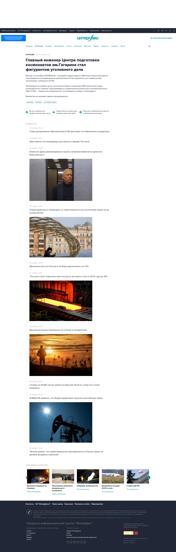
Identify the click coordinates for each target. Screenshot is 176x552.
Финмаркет (63, 31)
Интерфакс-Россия (50, 31)
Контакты (30, 504)
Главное (29, 46)
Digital (96, 46)
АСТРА (28, 539)
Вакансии (69, 504)
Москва (87, 46)
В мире (48, 46)
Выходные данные (129, 540)
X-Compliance (30, 533)
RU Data (69, 535)
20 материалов (107, 492)
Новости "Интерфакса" (73, 531)
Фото (123, 46)
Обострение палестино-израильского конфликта (62, 488)
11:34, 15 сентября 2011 (42, 55)
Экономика (59, 46)
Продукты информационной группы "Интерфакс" (59, 523)
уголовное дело (50, 102)
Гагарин (39, 102)
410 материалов (83, 489)
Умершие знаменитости (87, 486)
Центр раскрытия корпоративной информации (81, 537)
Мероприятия (106, 31)
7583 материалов (34, 492)
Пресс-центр (57, 504)
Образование (94, 31)
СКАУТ (28, 535)
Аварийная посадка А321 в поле (111, 487)
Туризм (71, 31)
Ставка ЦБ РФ (133, 486)
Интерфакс (88, 38)
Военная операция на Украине (37, 487)
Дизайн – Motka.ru (129, 543)
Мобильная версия (9, 31)
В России (39, 46)
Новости (104, 46)
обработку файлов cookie (122, 518)
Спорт (69, 46)
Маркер (29, 537)
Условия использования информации (135, 538)
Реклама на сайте (82, 504)
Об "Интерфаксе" (24, 31)
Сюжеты (114, 46)
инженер (30, 102)
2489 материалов (59, 494)
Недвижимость (81, 31)
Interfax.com (37, 31)
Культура (78, 46)
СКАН (68, 533)
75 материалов (132, 489)
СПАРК (28, 531)
